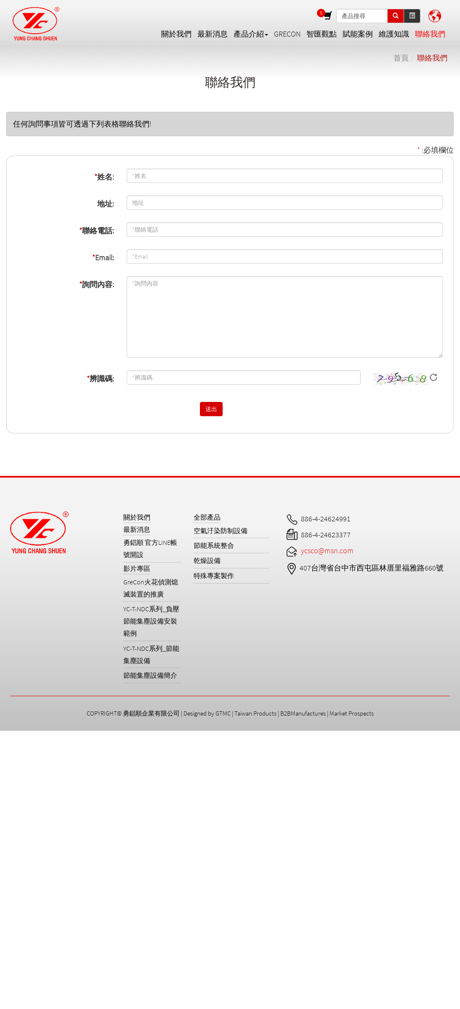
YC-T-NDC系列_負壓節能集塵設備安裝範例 (151, 621)
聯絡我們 (430, 34)
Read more (20, 833)
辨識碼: (100, 378)
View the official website (79, 833)
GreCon (287, 34)
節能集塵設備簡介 (150, 675)
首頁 (401, 58)
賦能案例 (358, 34)
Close (8, 736)
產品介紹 (251, 34)
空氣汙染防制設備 (220, 530)
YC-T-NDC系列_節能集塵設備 (151, 654)
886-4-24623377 (326, 534)
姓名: (104, 177)
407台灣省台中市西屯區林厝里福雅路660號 (372, 568)
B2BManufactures (303, 713)
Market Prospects (352, 713)
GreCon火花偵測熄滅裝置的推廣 (150, 588)
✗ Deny (12, 768)
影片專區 (136, 568)
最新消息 (212, 34)
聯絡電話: (96, 230)
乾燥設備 (207, 560)
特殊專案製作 (214, 575)
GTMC (223, 713)
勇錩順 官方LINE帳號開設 (150, 548)
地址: (105, 204)
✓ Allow (11, 757)
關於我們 (176, 34)
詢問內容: (96, 284)
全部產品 (207, 517)
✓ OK (253, 1004)
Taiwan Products (255, 713)
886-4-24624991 (326, 518)
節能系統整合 (214, 545)
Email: (103, 257)
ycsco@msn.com (327, 550)
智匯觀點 (321, 34)
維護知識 (394, 34)
